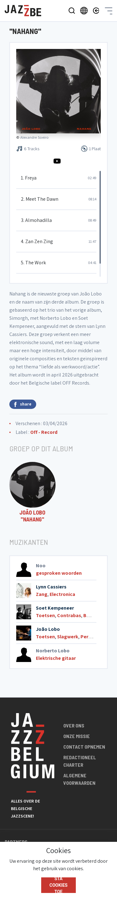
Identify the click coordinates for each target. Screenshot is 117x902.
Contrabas (69, 615)
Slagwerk (67, 636)
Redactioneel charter (79, 761)
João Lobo (48, 629)
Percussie (91, 636)
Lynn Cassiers (51, 586)
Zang (41, 594)
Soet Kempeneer (55, 608)
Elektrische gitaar (56, 658)
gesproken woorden (59, 573)
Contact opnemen (84, 747)
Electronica (62, 594)
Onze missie (76, 736)
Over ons (73, 725)
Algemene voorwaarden (79, 779)
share (23, 404)
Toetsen (45, 615)
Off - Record (43, 432)
